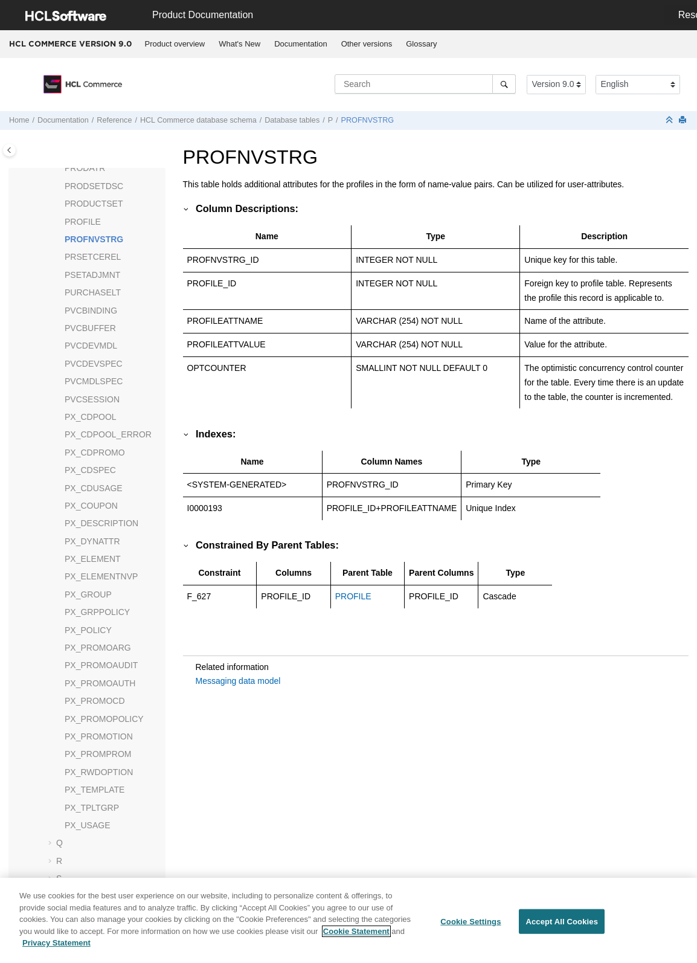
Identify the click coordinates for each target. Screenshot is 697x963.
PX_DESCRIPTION (101, 523)
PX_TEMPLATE (94, 789)
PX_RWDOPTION (99, 772)
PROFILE (83, 222)
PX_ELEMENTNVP (101, 576)
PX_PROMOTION (99, 736)
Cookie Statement (356, 936)
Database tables (292, 120)
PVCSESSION (92, 399)
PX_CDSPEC (90, 470)
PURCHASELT (93, 292)
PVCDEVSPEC (94, 364)
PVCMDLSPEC (94, 381)
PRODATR (85, 168)
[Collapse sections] (670, 120)
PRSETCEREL (93, 257)
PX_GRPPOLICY (97, 612)
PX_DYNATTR (92, 541)
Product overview (175, 43)
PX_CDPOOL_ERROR (108, 434)
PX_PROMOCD (95, 701)
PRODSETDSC (94, 186)
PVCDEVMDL (91, 345)
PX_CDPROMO (95, 452)
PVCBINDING (91, 310)
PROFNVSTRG (367, 120)
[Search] (504, 84)
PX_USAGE (87, 825)
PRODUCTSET (94, 203)
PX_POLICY (88, 630)
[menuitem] (175, 44)
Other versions (367, 43)
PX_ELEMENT (93, 559)
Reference (114, 120)
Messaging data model (238, 681)
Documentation (300, 43)
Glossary (421, 43)
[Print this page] (683, 120)
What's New (239, 43)
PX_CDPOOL (91, 417)
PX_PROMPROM (98, 754)
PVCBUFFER (90, 328)
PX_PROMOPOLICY (104, 719)
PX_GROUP (88, 594)
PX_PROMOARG (98, 647)
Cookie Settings (470, 927)
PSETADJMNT (92, 275)
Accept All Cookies (561, 927)
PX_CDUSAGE (94, 488)
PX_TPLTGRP (92, 808)
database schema (198, 120)
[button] (60, 169)
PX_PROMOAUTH (100, 683)
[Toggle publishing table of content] (9, 150)
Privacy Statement (56, 948)
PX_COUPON (91, 505)
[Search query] (425, 84)
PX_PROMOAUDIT (101, 665)
